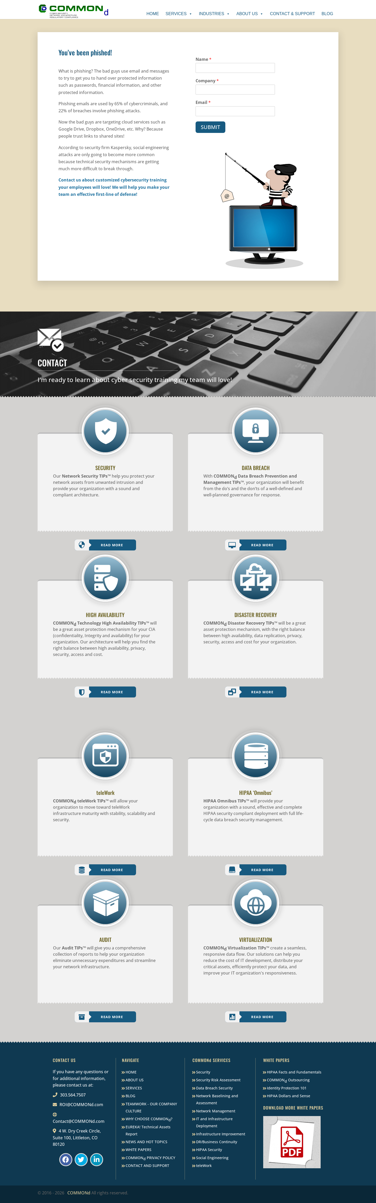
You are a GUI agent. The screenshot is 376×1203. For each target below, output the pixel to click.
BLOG (130, 1095)
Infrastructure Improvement (220, 1133)
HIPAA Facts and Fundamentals (294, 1072)
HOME (131, 1072)
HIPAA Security (209, 1149)
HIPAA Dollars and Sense (288, 1095)
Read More (112, 545)
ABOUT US (135, 1079)
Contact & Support (292, 13)
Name (204, 59)
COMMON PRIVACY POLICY (150, 1158)
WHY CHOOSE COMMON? (149, 1119)
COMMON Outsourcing (288, 1080)
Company (207, 81)
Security (203, 1072)
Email (203, 102)
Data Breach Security (214, 1087)
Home (152, 13)
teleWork (204, 1165)
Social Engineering (212, 1157)
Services (179, 13)
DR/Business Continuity (216, 1141)
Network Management (215, 1110)
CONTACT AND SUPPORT (147, 1165)
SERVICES (134, 1087)
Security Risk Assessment (218, 1079)
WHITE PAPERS (138, 1149)
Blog (327, 13)
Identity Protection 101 (287, 1087)
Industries (214, 13)
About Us (250, 13)
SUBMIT (210, 127)
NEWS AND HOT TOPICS (146, 1141)
